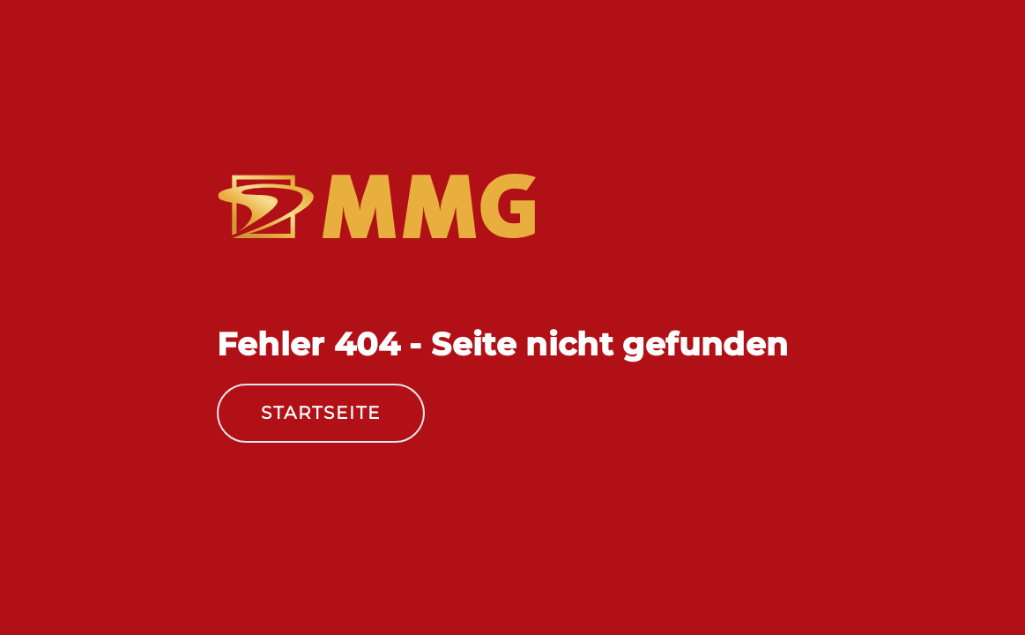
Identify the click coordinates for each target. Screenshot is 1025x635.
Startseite (321, 412)
